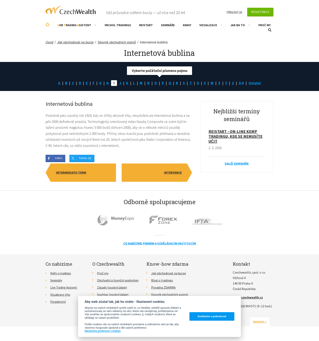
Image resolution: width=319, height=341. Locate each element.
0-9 (242, 83)
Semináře (168, 25)
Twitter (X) (85, 159)
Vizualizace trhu (61, 295)
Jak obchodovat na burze (168, 274)
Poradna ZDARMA (163, 288)
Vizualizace (210, 25)
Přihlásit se (234, 12)
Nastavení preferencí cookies (103, 330)
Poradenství (58, 302)
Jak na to (240, 25)
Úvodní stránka (48, 24)
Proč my (264, 25)
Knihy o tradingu (61, 274)
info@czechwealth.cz (249, 298)
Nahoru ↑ (263, 323)
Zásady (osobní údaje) (112, 288)
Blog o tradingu (162, 281)
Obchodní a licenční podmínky (118, 281)
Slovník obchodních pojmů (169, 295)
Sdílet (58, 159)
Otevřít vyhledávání (269, 30)
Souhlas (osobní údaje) (112, 295)
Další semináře (237, 164)
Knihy (187, 25)
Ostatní (256, 83)
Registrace (260, 12)
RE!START (146, 25)
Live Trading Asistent (65, 288)
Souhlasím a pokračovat (212, 316)
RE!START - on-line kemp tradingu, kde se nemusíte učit (235, 136)
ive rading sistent (77, 25)
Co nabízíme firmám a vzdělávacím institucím (159, 244)
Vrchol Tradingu (118, 25)
